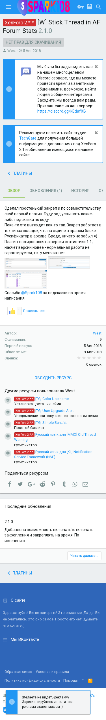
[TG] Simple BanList (40, 422)
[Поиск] (98, 7)
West (11, 51)
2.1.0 (9, 521)
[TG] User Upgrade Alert (44, 411)
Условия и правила (52, 672)
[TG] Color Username (41, 399)
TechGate (27, 138)
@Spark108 (31, 292)
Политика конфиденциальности (32, 680)
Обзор (13, 190)
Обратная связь (18, 672)
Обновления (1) (45, 190)
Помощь (70, 680)
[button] (8, 7)
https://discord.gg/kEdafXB (61, 111)
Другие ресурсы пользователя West (40, 390)
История (80, 190)
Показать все (34, 311)
